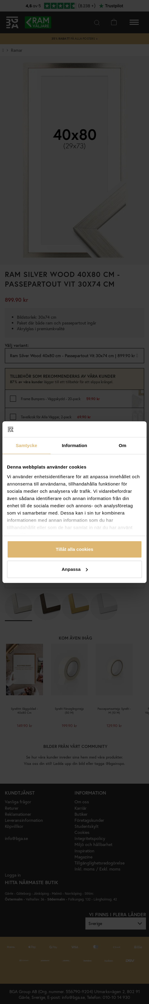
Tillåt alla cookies (74, 549)
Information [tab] (74, 445)
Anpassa (74, 569)
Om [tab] (122, 445)
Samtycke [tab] (26, 445)
